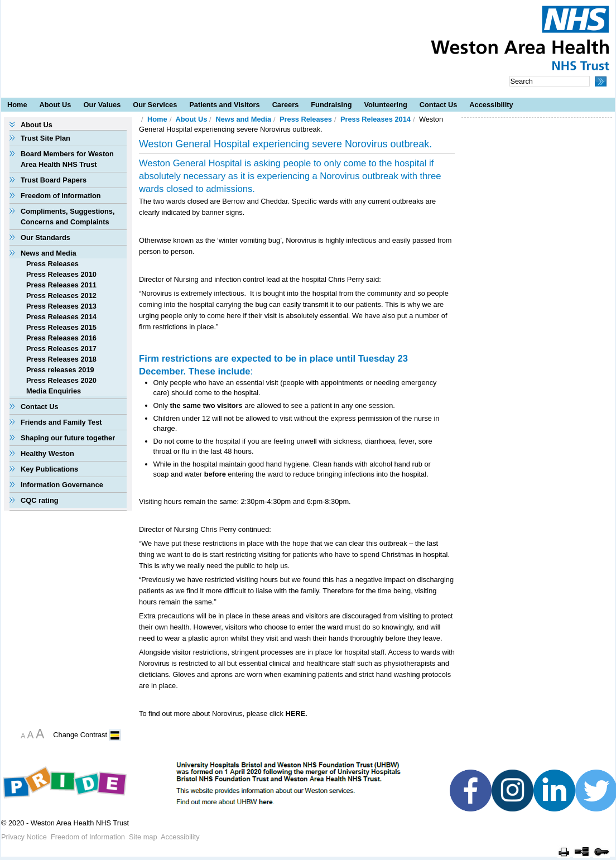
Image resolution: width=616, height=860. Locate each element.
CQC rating (40, 500)
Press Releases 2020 (61, 380)
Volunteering (385, 104)
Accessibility (491, 104)
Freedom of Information (61, 195)
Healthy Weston (47, 453)
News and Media (48, 253)
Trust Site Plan (45, 138)
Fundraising (331, 104)
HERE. (296, 713)
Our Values (102, 104)
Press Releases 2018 (61, 359)
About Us (55, 104)
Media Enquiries (53, 391)
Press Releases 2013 (61, 306)
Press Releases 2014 (61, 317)
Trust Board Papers (53, 180)
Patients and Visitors (224, 104)
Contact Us (439, 104)
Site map (143, 837)
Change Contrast (80, 735)
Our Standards (45, 237)
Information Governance (62, 485)
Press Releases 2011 (61, 285)
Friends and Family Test (61, 422)
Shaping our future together (68, 438)
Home (17, 104)
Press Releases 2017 (61, 348)
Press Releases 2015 (61, 327)
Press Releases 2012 (61, 295)
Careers (285, 104)
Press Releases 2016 (61, 338)
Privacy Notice (24, 837)
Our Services (155, 104)
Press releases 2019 (60, 370)
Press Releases (52, 264)
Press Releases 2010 (61, 274)
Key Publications (49, 469)
